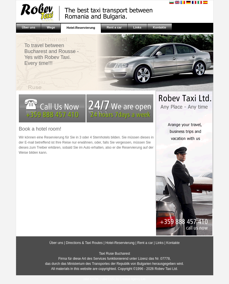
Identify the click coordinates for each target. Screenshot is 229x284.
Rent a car (114, 27)
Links (137, 27)
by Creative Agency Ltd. (131, 279)
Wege (51, 27)
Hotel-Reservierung (80, 27)
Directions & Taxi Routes (85, 243)
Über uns (28, 27)
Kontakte (159, 27)
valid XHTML (91, 279)
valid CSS (107, 279)
